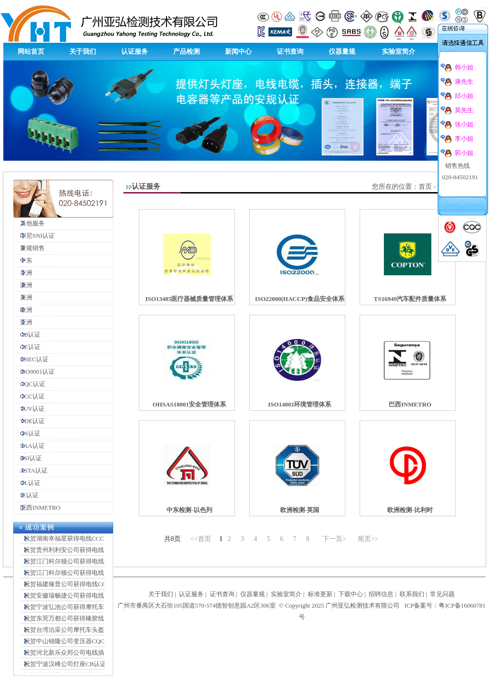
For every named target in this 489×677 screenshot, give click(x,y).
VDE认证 (29, 421)
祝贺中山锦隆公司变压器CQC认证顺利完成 (80, 643)
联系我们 (412, 594)
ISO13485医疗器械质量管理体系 (190, 298)
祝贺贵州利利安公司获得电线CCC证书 (74, 551)
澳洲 (23, 285)
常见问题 (442, 594)
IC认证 (26, 495)
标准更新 (320, 594)
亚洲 (23, 322)
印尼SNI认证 (34, 235)
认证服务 (134, 51)
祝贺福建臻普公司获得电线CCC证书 (71, 586)
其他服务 (29, 223)
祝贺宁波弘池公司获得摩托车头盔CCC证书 (80, 608)
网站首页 (31, 51)
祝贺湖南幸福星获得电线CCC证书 (68, 540)
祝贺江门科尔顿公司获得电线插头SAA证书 (80, 563)
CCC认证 (29, 396)
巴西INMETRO (37, 507)
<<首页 (200, 538)
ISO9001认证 (34, 371)
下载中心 (350, 594)
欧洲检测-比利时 (409, 509)
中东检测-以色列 (189, 509)
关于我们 (82, 51)
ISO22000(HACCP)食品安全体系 (299, 298)
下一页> (334, 538)
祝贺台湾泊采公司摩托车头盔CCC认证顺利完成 (86, 631)
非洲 (23, 272)
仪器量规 (342, 51)
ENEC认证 (31, 359)
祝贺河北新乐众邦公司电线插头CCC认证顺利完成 (89, 654)
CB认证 (27, 334)
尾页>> (368, 538)
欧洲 (23, 309)
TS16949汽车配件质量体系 (410, 298)
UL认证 (27, 482)
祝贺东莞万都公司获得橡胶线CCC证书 (74, 620)
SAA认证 (29, 445)
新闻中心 (238, 51)
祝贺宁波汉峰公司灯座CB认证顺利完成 (75, 665)
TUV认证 (29, 408)
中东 (23, 260)
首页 (425, 186)
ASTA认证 (31, 470)
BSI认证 (28, 458)
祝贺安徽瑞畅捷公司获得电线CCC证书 (74, 597)
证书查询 (290, 51)
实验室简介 (398, 51)
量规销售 (29, 247)
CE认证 (27, 346)
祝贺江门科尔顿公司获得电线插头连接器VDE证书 (89, 574)
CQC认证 (29, 383)
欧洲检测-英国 (299, 509)
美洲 (23, 297)
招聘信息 (381, 594)
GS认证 (27, 433)
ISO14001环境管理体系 (300, 404)
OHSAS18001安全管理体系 (189, 404)
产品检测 (186, 51)
